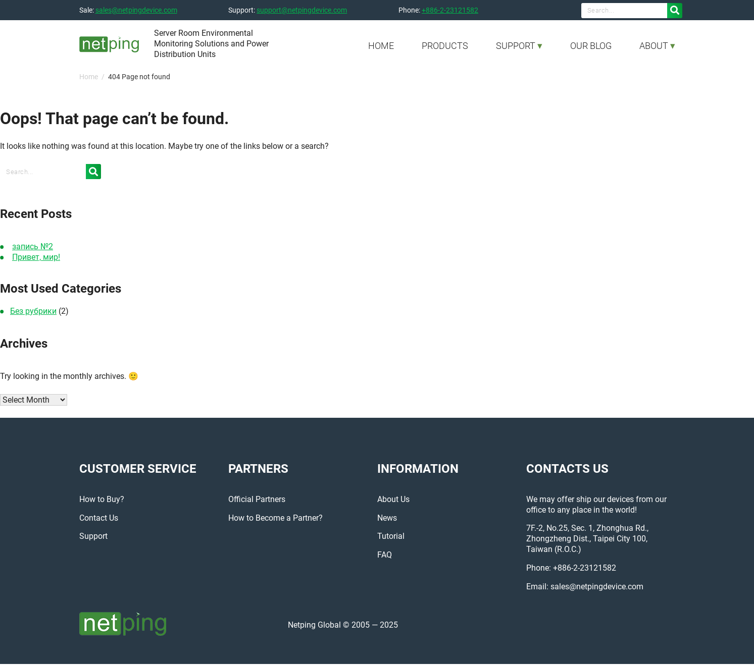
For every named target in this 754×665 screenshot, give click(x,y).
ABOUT (653, 45)
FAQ (384, 556)
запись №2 (32, 246)
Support (93, 537)
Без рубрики (33, 311)
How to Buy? (101, 500)
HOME (381, 45)
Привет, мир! (36, 257)
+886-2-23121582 (450, 10)
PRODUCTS (445, 45)
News (387, 518)
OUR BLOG (591, 45)
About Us (393, 500)
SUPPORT (515, 45)
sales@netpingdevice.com (136, 10)
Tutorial (391, 537)
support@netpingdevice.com (302, 10)
